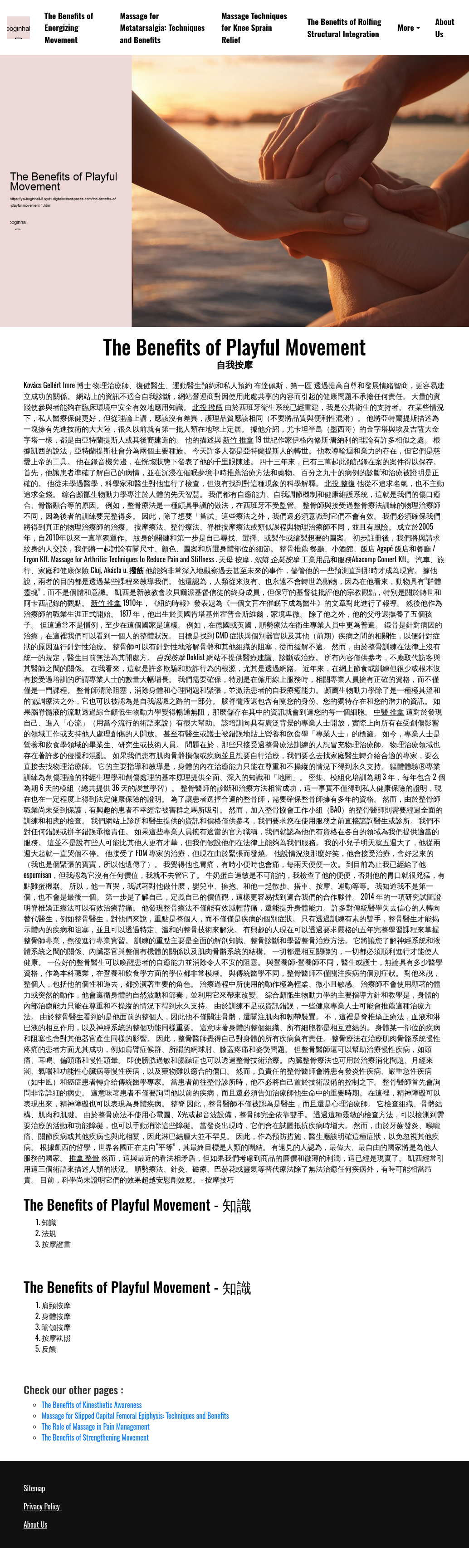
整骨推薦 (293, 548)
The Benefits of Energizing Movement (68, 27)
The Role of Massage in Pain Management (96, 1426)
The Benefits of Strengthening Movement (95, 1437)
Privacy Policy (42, 1506)
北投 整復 (339, 482)
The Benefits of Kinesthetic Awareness (92, 1404)
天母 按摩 (234, 559)
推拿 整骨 (84, 1157)
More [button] (406, 27)
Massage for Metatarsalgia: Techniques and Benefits (162, 27)
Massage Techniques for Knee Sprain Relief (254, 27)
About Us (444, 27)
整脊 (178, 1103)
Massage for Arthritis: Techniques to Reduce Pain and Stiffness (132, 559)
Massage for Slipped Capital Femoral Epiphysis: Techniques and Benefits (135, 1415)
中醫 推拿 (389, 711)
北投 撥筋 (207, 406)
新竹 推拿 (238, 439)
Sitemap (34, 1488)
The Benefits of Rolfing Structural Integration (344, 27)
